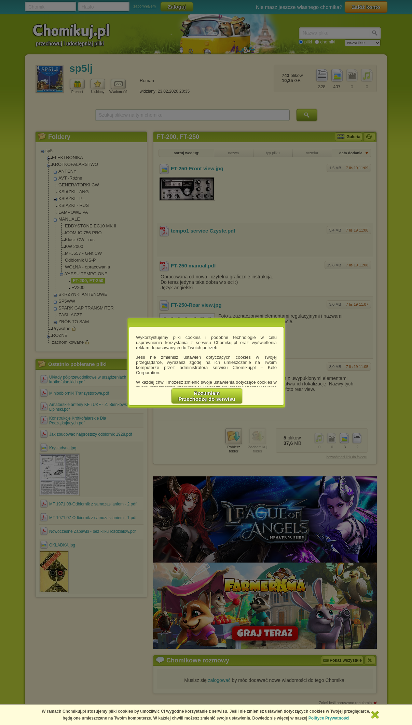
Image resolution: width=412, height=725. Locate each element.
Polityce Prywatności (328, 718)
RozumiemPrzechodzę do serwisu (207, 396)
